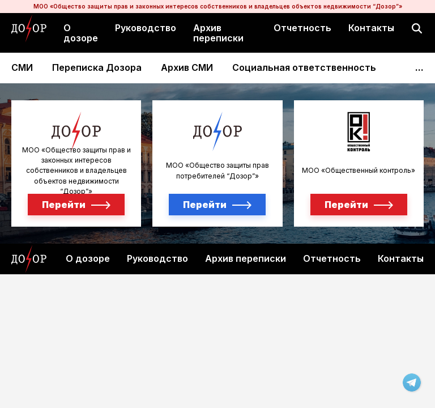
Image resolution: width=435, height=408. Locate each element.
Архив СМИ (187, 67)
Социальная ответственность (304, 67)
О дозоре (80, 33)
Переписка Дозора (97, 67)
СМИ (22, 67)
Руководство (145, 27)
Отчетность (302, 27)
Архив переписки (218, 33)
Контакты (371, 27)
